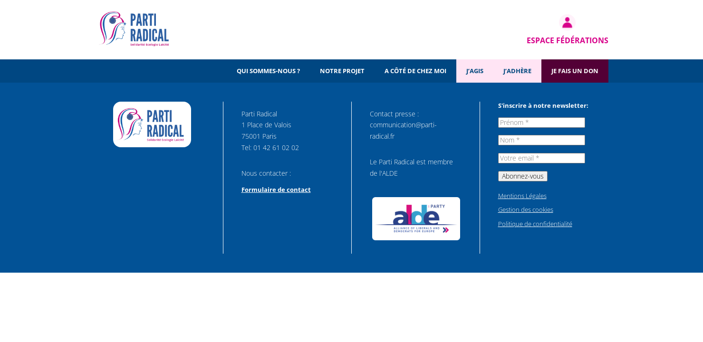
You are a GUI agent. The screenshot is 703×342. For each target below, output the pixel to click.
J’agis (474, 70)
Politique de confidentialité (535, 223)
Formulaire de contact (276, 189)
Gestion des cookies (525, 209)
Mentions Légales (522, 195)
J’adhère (517, 70)
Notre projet (342, 70)
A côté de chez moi (415, 70)
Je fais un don (574, 70)
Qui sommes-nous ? (268, 70)
